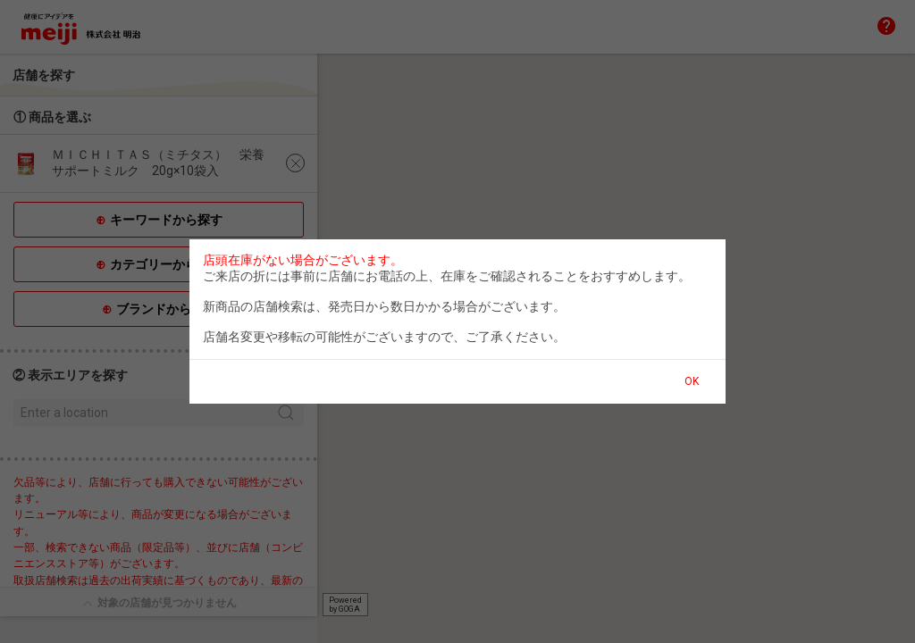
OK (691, 381)
